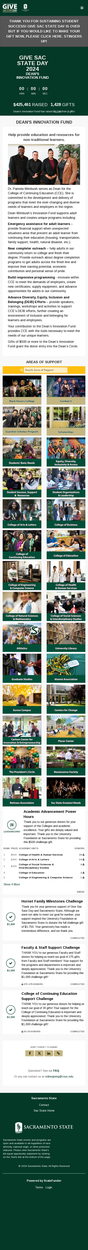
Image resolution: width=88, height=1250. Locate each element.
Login (48, 1187)
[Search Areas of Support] (46, 370)
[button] (58, 1053)
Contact (44, 1104)
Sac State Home (44, 1110)
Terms (39, 1187)
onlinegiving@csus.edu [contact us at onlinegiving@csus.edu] (59, 1076)
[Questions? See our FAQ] (56, 1071)
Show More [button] (12, 884)
